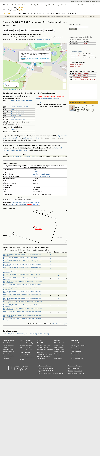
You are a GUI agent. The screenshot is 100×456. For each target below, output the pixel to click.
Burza (38, 343)
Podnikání (57, 340)
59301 (12, 104)
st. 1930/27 (36, 172)
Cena (76, 343)
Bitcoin (43, 5)
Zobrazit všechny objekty (59, 324)
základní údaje (8, 30)
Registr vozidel (75, 345)
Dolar (30, 345)
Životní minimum (7, 354)
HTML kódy (81, 373)
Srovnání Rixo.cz (75, 66)
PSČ (47, 13)
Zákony (70, 5)
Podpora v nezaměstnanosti (27, 357)
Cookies (48, 366)
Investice (39, 340)
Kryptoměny (40, 349)
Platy (31, 350)
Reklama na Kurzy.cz (75, 366)
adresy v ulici (49, 30)
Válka (78, 5)
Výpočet (12, 340)
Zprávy (9, 5)
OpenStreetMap (12, 89)
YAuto (84, 1)
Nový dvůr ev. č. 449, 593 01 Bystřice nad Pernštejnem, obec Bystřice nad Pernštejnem (22, 281)
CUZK (48, 174)
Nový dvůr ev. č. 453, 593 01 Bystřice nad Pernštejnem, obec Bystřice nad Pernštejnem (22, 302)
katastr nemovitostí (37, 30)
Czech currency (75, 356)
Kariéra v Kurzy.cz (74, 368)
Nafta (49, 356)
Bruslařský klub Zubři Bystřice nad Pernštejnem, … (24, 156)
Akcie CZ (14, 5)
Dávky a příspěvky (25, 352)
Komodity (33, 5)
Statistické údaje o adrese (18, 119)
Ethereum (50, 349)
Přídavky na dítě (7, 347)
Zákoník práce (58, 354)
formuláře (60, 358)
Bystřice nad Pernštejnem (18, 111)
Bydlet (93, 1)
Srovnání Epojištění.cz (76, 64)
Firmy (76, 73)
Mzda (27, 350)
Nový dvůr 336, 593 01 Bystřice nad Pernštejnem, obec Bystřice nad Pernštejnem (22, 295)
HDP (45, 347)
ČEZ (42, 343)
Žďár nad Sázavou (16, 115)
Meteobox (89, 1)
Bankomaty (28, 340)
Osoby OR (86, 73)
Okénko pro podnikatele (78, 102)
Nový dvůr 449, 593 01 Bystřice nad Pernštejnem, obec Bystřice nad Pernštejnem (22, 278)
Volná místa (27, 347)
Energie (58, 5)
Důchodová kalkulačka (8, 345)
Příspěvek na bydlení (8, 349)
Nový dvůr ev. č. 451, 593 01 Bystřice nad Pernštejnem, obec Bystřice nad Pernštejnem (22, 309)
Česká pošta (55, 13)
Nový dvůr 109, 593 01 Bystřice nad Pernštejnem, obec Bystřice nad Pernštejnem (22, 268)
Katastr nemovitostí (75, 56)
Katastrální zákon (75, 58)
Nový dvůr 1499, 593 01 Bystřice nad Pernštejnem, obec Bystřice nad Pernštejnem (22, 285)
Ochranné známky (59, 349)
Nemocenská (23, 354)
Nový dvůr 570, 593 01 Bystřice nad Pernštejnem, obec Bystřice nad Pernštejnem (22, 305)
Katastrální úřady (58, 347)
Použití (70, 373)
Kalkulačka (64, 5)
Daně (55, 358)
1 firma (85, 43)
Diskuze (83, 5)
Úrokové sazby (23, 343)
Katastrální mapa (13, 204)
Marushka (22, 204)
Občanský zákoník (59, 351)
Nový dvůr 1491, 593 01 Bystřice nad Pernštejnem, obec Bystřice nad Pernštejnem (22, 265)
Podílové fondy (46, 345)
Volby (72, 351)
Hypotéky (48, 5)
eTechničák (78, 346)
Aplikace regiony (76, 52)
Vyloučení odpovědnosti (45, 368)
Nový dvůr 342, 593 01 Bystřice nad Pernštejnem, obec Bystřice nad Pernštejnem (22, 298)
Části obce (83, 79)
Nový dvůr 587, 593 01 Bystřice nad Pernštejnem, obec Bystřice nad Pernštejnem (22, 288)
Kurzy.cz (5, 16)
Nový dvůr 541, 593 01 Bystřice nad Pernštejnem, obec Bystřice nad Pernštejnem (22, 275)
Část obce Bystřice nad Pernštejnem (29, 16)
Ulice (78, 79)
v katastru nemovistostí (42, 39)
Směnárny (22, 345)
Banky (21, 340)
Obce (74, 79)
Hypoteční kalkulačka (8, 356)
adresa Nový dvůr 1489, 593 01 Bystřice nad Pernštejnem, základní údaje (26, 334)
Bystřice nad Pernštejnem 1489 (19, 106)
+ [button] (64, 84)
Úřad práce (23, 350)
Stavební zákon (58, 356)
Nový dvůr (14, 109)
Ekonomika (40, 347)
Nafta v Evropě (41, 358)
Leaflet (5, 89)
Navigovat (14, 129)
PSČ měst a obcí (75, 54)
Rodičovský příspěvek (8, 351)
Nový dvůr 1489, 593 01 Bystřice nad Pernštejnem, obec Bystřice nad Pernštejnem (22, 261)
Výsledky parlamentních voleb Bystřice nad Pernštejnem (48, 99)
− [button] (64, 87)
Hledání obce (9, 13)
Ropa (38, 356)
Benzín (46, 356)
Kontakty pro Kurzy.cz (75, 371)
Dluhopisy (39, 345)
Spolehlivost (81, 343)
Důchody (22, 359)
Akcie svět (20, 5)
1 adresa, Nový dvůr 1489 (41, 176)
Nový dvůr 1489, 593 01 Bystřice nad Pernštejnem (57, 16)
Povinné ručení (6, 358)
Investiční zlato (44, 354)
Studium (98, 1)
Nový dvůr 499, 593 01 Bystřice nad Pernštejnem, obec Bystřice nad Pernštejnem (22, 292)
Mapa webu (78, 351)
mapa (17, 30)
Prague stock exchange (77, 358)
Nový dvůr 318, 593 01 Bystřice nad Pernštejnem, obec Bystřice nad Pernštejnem (22, 254)
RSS (75, 373)
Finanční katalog (75, 349)
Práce (74, 5)
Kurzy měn (27, 5)
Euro (27, 345)
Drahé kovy (40, 352)
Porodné (29, 354)
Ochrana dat (41, 366)
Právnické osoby (40, 109)
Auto (72, 343)
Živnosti (80, 73)
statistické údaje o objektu (31, 138)
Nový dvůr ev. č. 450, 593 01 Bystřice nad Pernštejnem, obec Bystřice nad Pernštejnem (22, 315)
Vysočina (13, 117)
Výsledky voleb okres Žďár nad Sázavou (47, 102)
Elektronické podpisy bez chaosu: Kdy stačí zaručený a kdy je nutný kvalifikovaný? (85, 109)
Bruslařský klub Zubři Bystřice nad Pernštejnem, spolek (34, 58)
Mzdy (48, 347)
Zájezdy (80, 1)
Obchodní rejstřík (74, 1)
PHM (42, 356)
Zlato (38, 5)
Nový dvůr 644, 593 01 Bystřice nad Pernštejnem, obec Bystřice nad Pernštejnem (22, 258)
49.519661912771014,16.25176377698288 (26, 202)
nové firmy (24, 30)
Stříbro (50, 354)
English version (75, 354)
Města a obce (57, 343)
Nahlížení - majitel (39, 174)
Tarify (53, 5)
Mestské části (91, 79)
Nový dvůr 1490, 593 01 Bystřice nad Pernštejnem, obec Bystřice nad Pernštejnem (22, 312)
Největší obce (21, 13)
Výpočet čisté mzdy (8, 343)
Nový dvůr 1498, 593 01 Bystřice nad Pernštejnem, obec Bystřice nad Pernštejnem (22, 319)
